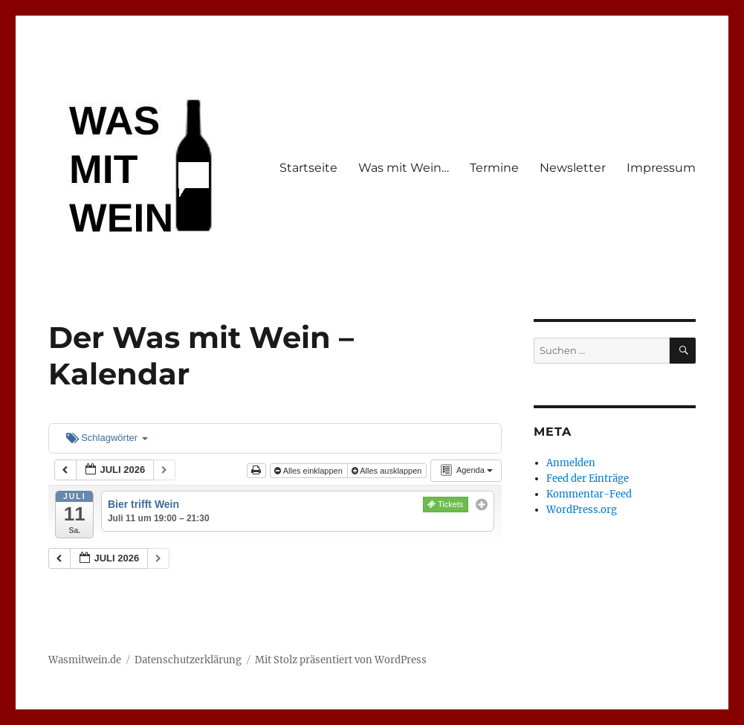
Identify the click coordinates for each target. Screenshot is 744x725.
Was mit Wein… (403, 168)
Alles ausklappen (388, 470)
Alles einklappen (309, 470)
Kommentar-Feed (589, 494)
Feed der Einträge (587, 478)
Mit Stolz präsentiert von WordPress (341, 660)
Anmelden (570, 463)
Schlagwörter (107, 437)
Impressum (661, 168)
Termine (494, 168)
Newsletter (573, 168)
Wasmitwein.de (84, 660)
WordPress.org (581, 509)
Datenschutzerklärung (188, 660)
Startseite (308, 168)
